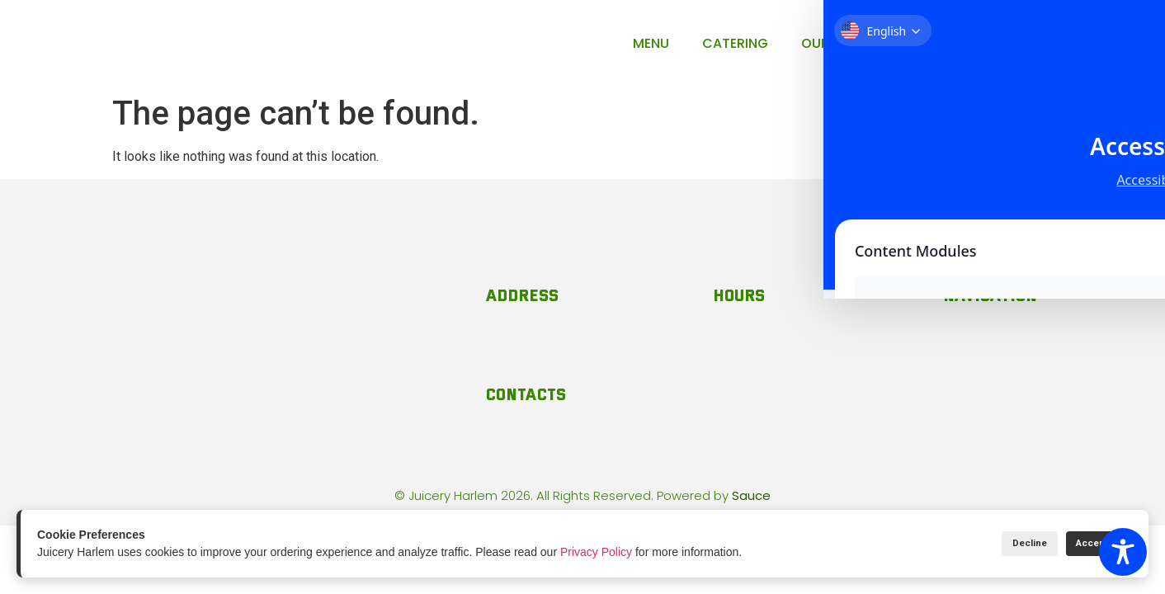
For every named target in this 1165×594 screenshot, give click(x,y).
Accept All (1088, 543)
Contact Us (953, 43)
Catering (735, 43)
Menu (651, 43)
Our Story (838, 43)
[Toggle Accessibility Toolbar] (1122, 552)
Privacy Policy (596, 552)
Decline (1000, 543)
